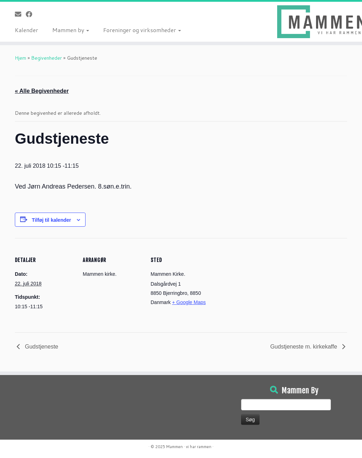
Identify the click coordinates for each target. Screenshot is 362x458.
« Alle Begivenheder (42, 91)
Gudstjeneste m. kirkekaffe (304, 347)
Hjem (20, 57)
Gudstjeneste (40, 347)
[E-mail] (20, 14)
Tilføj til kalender (51, 220)
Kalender (26, 30)
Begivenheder (46, 57)
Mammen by (70, 30)
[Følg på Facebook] (31, 14)
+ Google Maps (189, 302)
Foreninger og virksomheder (142, 30)
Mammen (174, 447)
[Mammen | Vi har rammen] (319, 21)
